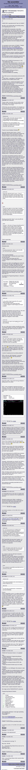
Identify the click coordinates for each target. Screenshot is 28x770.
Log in (21, 6)
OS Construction (12, 10)
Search (13, 5)
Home (10, 5)
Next (10, 14)
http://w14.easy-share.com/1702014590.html (12, 47)
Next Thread (21, 768)
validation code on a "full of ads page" (10, 518)
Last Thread (16, 768)
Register (16, 5)
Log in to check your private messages (12, 6)
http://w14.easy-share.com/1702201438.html (8, 717)
